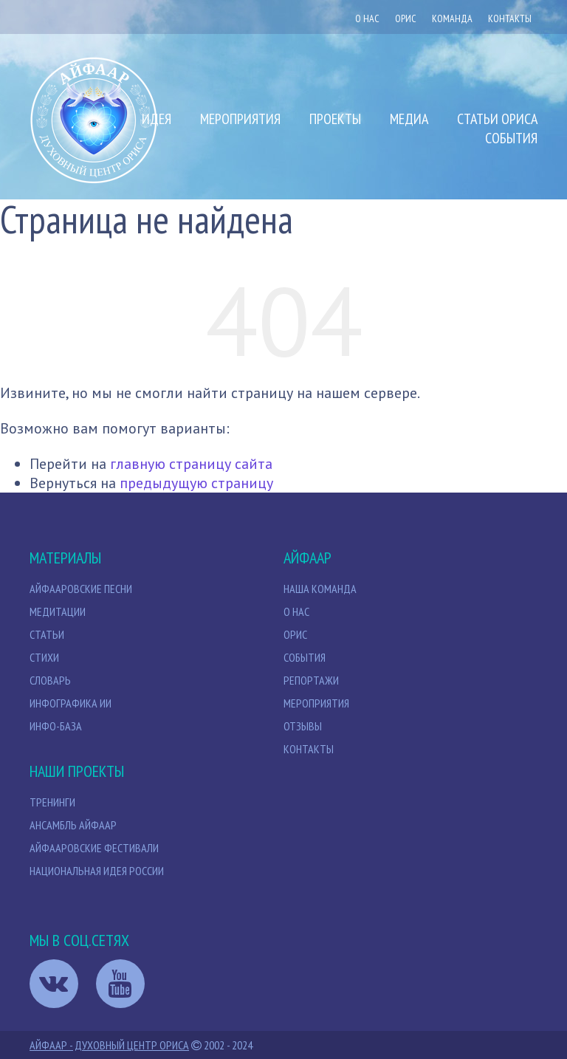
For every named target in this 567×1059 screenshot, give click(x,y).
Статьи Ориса (497, 118)
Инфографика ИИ (70, 703)
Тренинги (52, 802)
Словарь (50, 680)
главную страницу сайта (191, 463)
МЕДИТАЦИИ (58, 611)
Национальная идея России (97, 870)
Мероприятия (240, 118)
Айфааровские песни (81, 588)
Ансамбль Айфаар (73, 825)
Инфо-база (56, 726)
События (511, 138)
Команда (452, 18)
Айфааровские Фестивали (94, 847)
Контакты (510, 18)
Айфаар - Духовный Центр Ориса (109, 1045)
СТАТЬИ (47, 634)
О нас (367, 18)
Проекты (335, 118)
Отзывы (303, 726)
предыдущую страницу (196, 483)
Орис (295, 634)
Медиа (409, 118)
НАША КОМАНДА (320, 588)
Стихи (44, 657)
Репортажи (311, 680)
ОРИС (405, 18)
